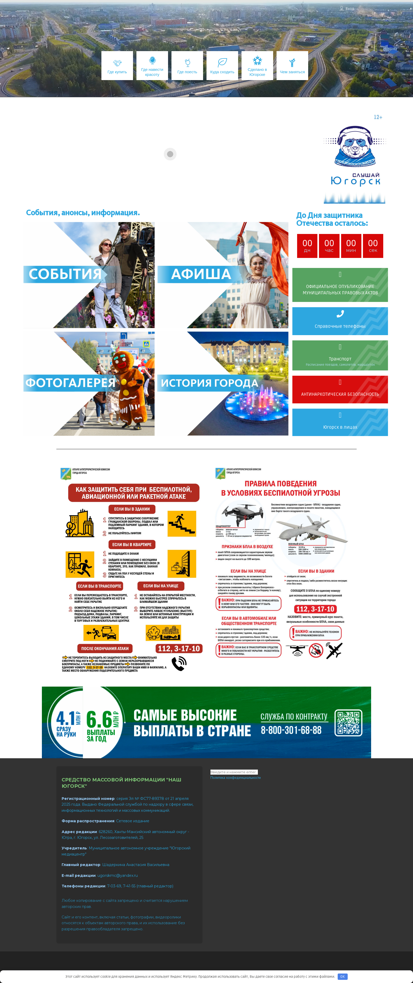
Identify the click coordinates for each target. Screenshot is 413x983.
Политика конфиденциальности (235, 777)
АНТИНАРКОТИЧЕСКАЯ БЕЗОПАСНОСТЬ (340, 394)
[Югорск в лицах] (340, 415)
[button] (161, 199)
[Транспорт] (340, 347)
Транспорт (340, 359)
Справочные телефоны (340, 326)
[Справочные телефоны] (340, 313)
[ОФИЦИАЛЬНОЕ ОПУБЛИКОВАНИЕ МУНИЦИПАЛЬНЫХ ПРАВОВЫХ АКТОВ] (340, 274)
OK (342, 977)
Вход (350, 9)
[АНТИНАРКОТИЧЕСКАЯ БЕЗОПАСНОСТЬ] (340, 382)
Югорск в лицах (340, 427)
